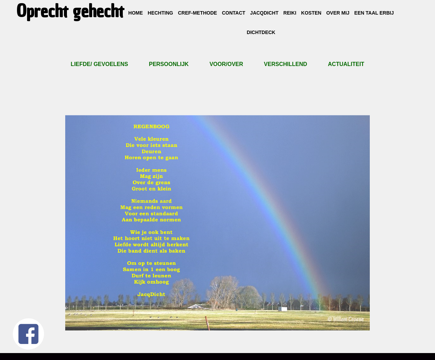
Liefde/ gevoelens (99, 64)
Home (135, 13)
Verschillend (285, 64)
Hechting (160, 13)
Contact (233, 13)
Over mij (337, 13)
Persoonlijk (169, 64)
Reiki (289, 13)
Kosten (311, 13)
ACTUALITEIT (346, 64)
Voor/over (226, 64)
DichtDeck (261, 32)
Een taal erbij (374, 13)
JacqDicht (264, 13)
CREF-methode (197, 13)
